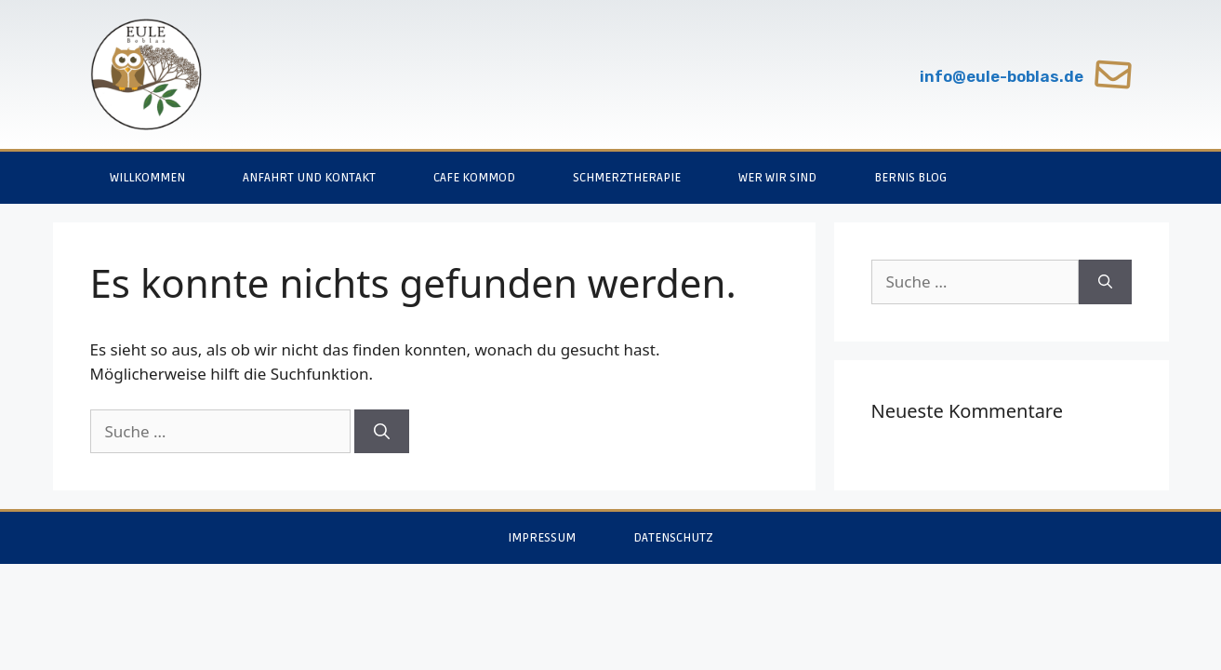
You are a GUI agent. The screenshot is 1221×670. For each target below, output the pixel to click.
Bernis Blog (910, 177)
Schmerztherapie (627, 177)
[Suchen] (381, 431)
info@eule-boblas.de (1001, 76)
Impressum (542, 537)
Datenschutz (673, 537)
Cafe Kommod (474, 177)
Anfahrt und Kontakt (309, 177)
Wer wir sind (777, 177)
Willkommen (147, 177)
